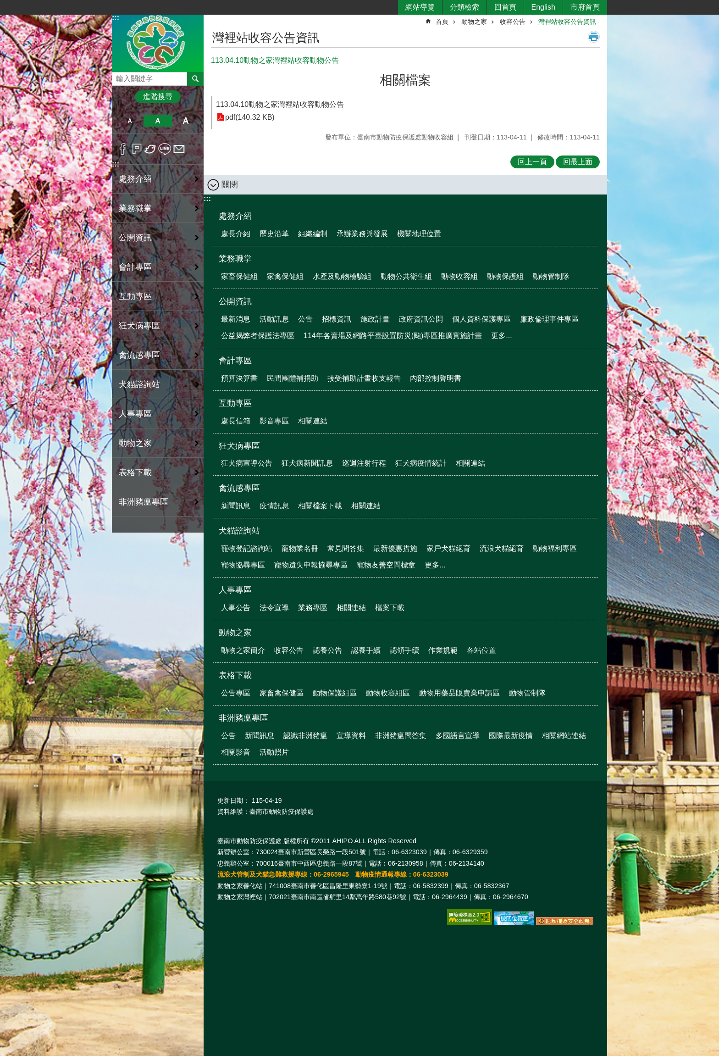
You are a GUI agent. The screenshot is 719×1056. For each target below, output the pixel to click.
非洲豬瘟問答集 (400, 735)
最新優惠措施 (395, 548)
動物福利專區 (555, 548)
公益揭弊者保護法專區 (257, 335)
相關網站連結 (564, 735)
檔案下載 (389, 607)
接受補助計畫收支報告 (364, 378)
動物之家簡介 (243, 650)
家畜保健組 (239, 276)
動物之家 (474, 21)
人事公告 (235, 607)
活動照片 (274, 752)
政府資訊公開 (421, 319)
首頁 (442, 21)
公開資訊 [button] (135, 237)
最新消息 (235, 319)
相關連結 (312, 421)
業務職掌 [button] (135, 208)
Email (179, 149)
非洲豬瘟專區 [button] (143, 501)
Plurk (137, 149)
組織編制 (312, 234)
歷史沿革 (274, 234)
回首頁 (505, 7)
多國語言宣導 (458, 735)
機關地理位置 (419, 234)
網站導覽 (420, 7)
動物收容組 (459, 276)
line (165, 149)
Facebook (123, 149)
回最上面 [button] (577, 162)
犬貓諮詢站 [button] (139, 384)
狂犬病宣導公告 (246, 463)
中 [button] (157, 121)
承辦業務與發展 (362, 234)
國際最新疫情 (511, 735)
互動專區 (235, 403)
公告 (305, 319)
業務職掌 (235, 258)
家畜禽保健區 (282, 693)
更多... (501, 335)
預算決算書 (239, 378)
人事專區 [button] (135, 413)
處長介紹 (235, 234)
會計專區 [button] (135, 267)
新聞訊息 (235, 506)
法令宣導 (274, 607)
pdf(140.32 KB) (250, 117)
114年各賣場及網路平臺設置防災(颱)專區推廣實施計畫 (393, 335)
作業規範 (443, 650)
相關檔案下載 (320, 506)
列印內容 (594, 37)
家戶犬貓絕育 (448, 548)
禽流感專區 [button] (139, 355)
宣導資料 (351, 735)
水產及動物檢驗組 (342, 276)
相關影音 (235, 752)
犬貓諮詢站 (239, 530)
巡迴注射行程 (364, 463)
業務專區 (312, 607)
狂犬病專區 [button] (139, 325)
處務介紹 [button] (135, 178)
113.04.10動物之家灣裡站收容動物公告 (280, 104)
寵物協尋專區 (243, 565)
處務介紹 (235, 216)
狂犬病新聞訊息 (307, 463)
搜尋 (119, 76)
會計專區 (235, 360)
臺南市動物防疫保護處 (158, 43)
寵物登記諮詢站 (246, 548)
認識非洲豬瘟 (305, 735)
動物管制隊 (551, 276)
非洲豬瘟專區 (243, 718)
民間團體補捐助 (292, 378)
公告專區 (235, 693)
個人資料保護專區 (481, 319)
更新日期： (233, 800)
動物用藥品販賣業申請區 (459, 693)
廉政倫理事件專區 (549, 319)
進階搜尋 (157, 96)
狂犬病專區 (239, 445)
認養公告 (327, 650)
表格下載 (235, 675)
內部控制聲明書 (435, 378)
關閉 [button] (229, 184)
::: (115, 18)
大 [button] (186, 121)
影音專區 (274, 421)
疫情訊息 (274, 506)
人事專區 (235, 590)
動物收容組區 (388, 693)
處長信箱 (235, 421)
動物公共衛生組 (406, 276)
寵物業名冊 (300, 548)
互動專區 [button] (135, 296)
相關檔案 (405, 80)
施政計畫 (375, 319)
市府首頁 (585, 7)
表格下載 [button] (135, 472)
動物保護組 (505, 276)
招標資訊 (336, 319)
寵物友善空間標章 (386, 565)
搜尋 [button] (195, 79)
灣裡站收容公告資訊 (567, 21)
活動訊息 (274, 319)
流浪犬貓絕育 (502, 548)
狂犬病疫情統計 (421, 463)
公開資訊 (235, 301)
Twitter (151, 149)
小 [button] (130, 121)
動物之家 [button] (135, 443)
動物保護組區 (335, 693)
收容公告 (512, 21)
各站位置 (481, 650)
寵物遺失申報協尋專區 (311, 565)
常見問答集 (345, 548)
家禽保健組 (285, 276)
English (543, 7)
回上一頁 (532, 162)
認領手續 (404, 650)
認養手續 (366, 650)
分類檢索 (464, 7)
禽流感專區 (239, 488)
